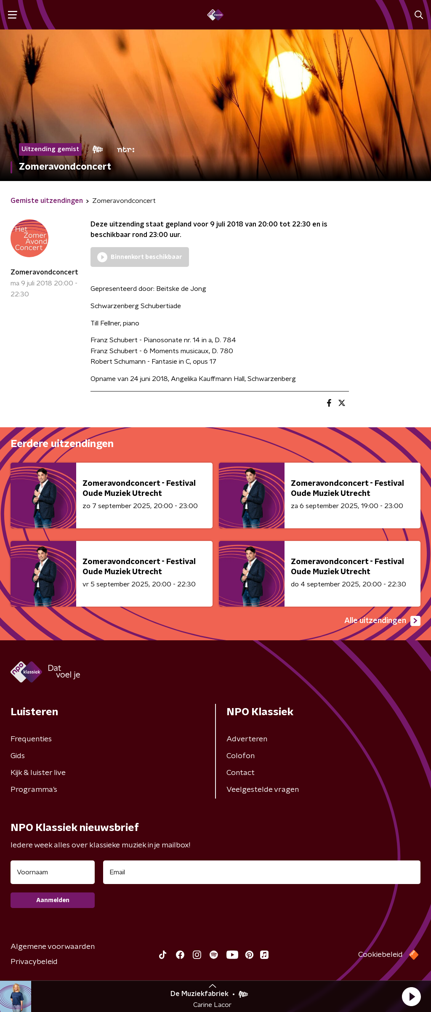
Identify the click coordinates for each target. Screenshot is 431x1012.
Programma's (34, 790)
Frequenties (31, 739)
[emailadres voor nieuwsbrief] (261, 872)
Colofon (240, 756)
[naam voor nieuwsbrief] (53, 872)
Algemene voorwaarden (53, 947)
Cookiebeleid (380, 955)
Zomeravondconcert (44, 272)
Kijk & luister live (38, 773)
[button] (411, 996)
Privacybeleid (34, 962)
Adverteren (246, 739)
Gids (18, 756)
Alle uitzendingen (382, 621)
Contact (240, 773)
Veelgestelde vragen (262, 790)
